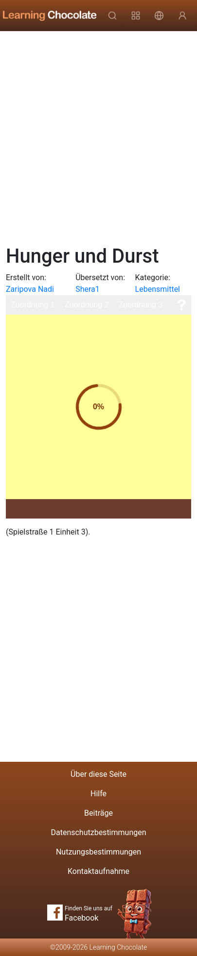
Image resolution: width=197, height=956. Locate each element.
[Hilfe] (181, 305)
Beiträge (98, 813)
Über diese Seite (98, 774)
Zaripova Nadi (30, 289)
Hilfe (98, 793)
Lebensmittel (157, 289)
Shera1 (87, 289)
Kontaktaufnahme (98, 871)
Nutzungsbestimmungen (98, 851)
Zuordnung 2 (87, 305)
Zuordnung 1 (33, 305)
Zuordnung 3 (140, 305)
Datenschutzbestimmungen (98, 832)
